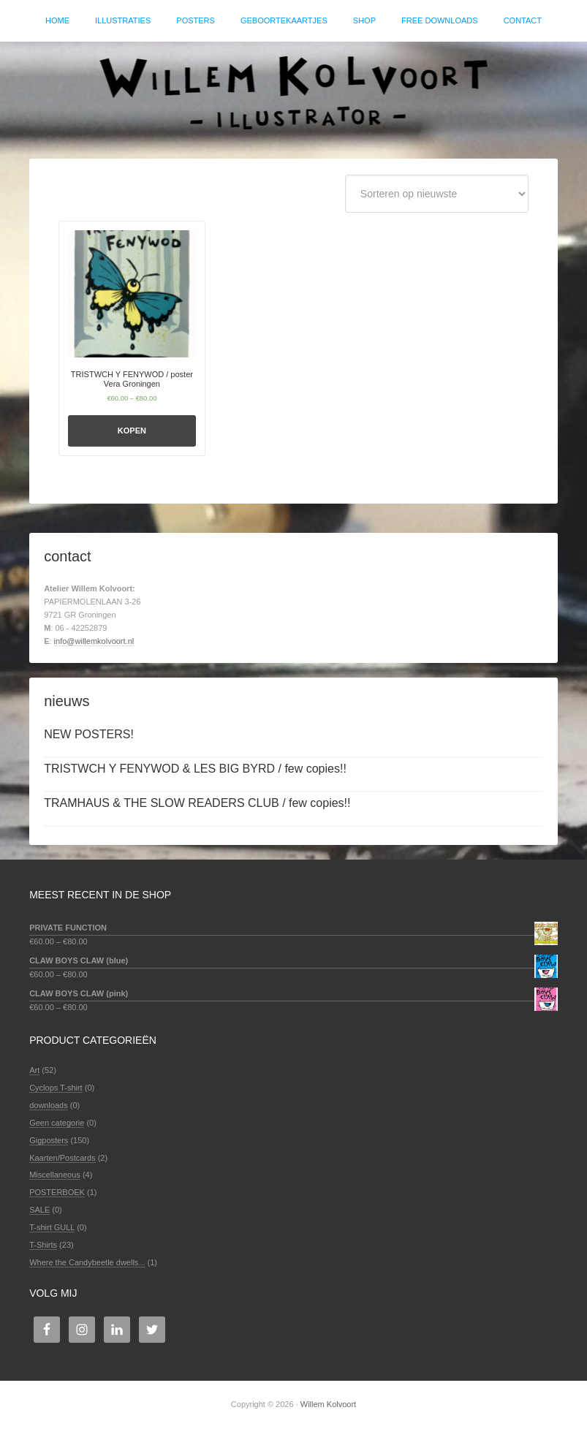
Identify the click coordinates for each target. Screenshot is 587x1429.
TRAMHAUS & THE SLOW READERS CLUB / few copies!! (197, 803)
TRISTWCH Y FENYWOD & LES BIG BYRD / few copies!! (195, 768)
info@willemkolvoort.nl (94, 641)
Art (34, 1070)
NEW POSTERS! (89, 734)
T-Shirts (43, 1244)
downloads (48, 1105)
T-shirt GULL (52, 1227)
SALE (39, 1209)
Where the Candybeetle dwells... (87, 1262)
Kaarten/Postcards (62, 1157)
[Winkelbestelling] (437, 194)
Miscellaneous (54, 1174)
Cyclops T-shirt (56, 1087)
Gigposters (48, 1140)
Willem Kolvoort (293, 93)
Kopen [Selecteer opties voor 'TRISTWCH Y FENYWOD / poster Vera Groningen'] (132, 430)
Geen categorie (56, 1122)
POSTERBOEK (57, 1192)
